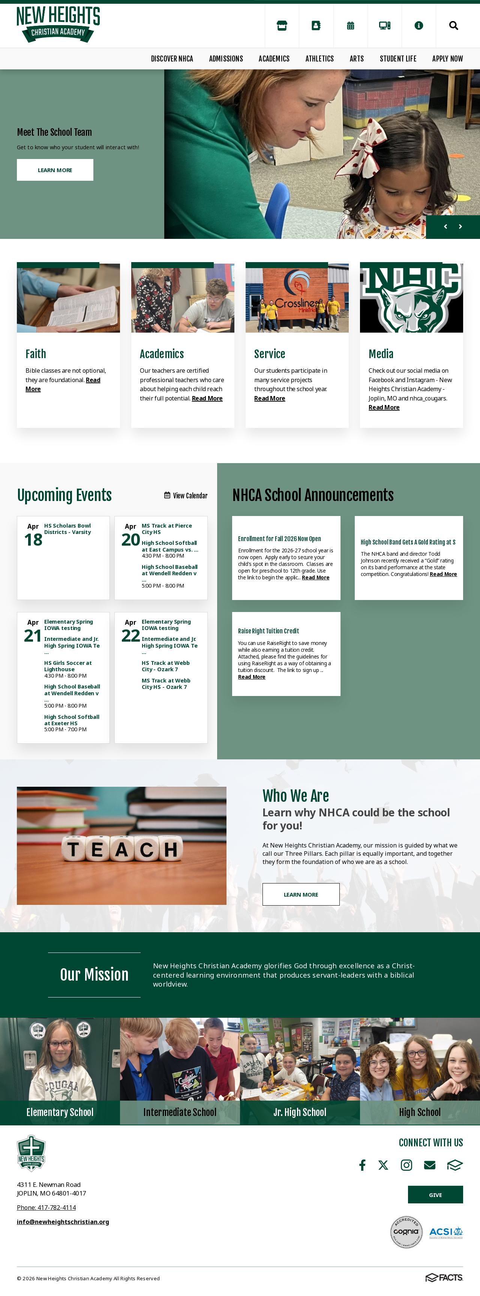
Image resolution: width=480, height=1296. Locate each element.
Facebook (362, 1165)
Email (429, 1165)
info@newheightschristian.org (63, 1222)
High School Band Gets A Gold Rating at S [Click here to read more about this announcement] (408, 542)
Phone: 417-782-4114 (46, 1207)
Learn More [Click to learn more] (55, 170)
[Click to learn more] (68, 298)
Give (435, 1194)
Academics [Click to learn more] (162, 354)
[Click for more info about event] (33, 526)
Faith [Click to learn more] (36, 354)
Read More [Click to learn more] (207, 398)
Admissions (226, 58)
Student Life (398, 58)
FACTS (455, 1165)
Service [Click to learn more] (269, 354)
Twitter (383, 1165)
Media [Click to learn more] (381, 354)
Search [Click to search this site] (453, 25)
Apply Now (447, 58)
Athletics (320, 58)
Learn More (301, 894)
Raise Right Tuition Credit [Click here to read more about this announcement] (268, 631)
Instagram (406, 1165)
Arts (357, 58)
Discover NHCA (172, 58)
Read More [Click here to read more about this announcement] (315, 577)
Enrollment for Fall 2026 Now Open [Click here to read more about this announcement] (279, 539)
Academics (274, 58)
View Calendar (186, 496)
